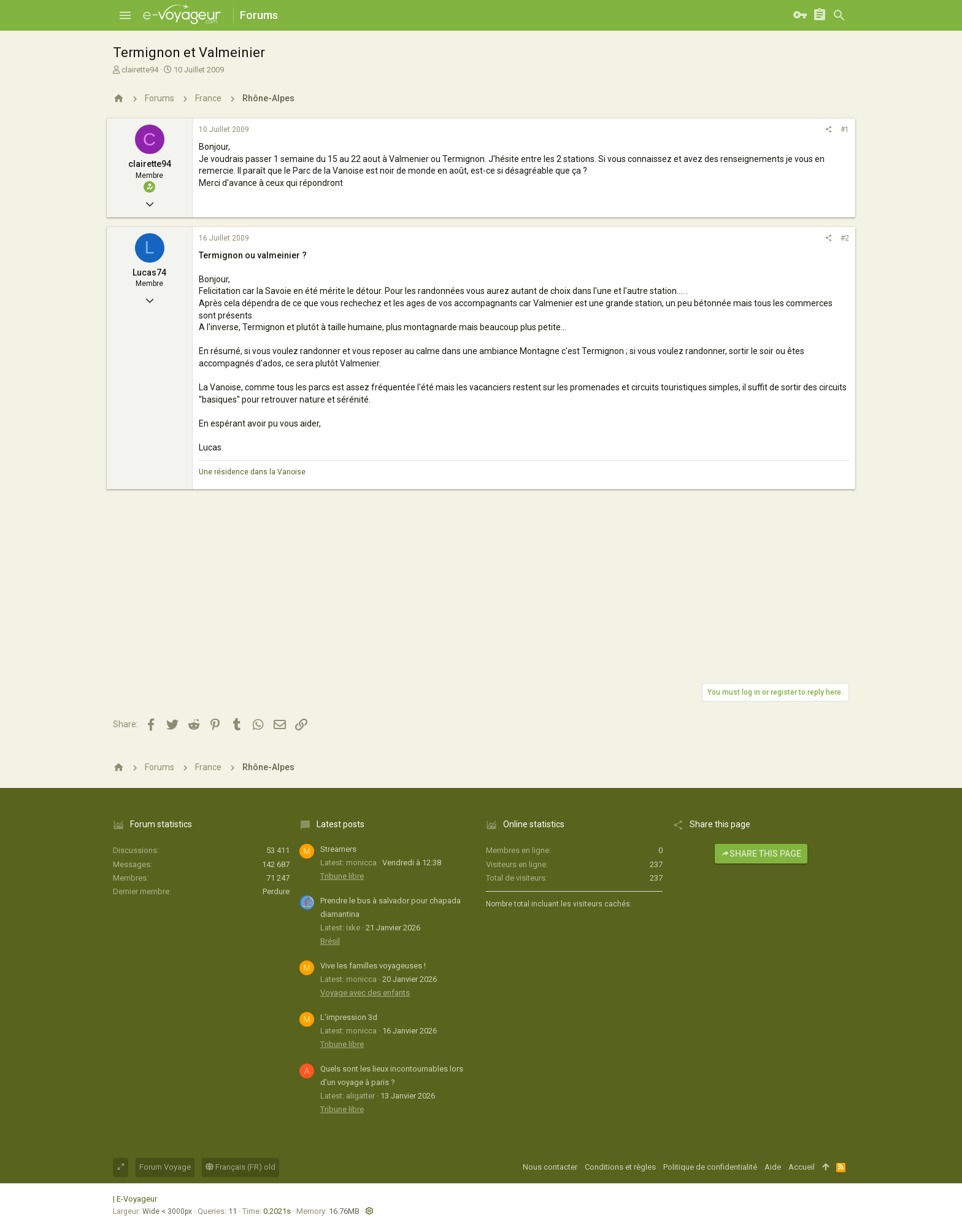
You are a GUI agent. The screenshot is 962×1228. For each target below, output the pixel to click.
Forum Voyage (165, 1167)
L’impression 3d (348, 1017)
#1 (845, 129)
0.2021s (277, 1211)
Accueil (801, 1167)
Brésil (330, 941)
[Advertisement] (481, 581)
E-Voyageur (137, 1198)
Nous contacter (550, 1167)
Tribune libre (342, 876)
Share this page (761, 854)
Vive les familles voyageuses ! (373, 965)
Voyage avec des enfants (365, 992)
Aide (772, 1167)
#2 (845, 238)
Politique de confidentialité (710, 1167)
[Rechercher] (839, 15)
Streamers (338, 849)
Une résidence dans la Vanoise (252, 472)
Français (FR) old (240, 1167)
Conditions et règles (620, 1167)
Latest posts (340, 824)
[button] (125, 15)
